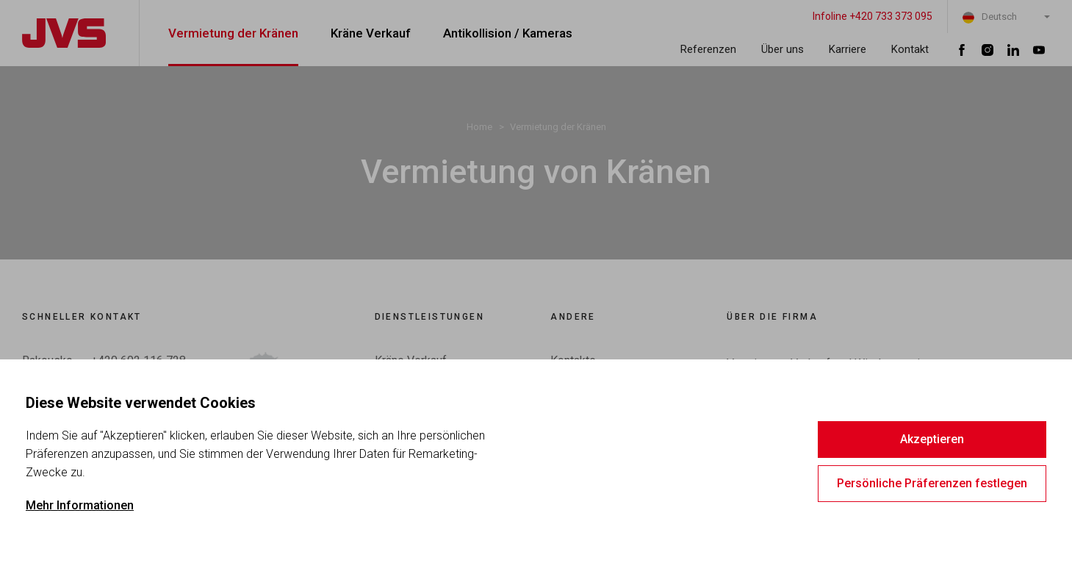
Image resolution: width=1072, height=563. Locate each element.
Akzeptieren (932, 439)
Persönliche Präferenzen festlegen (932, 483)
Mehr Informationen (80, 505)
